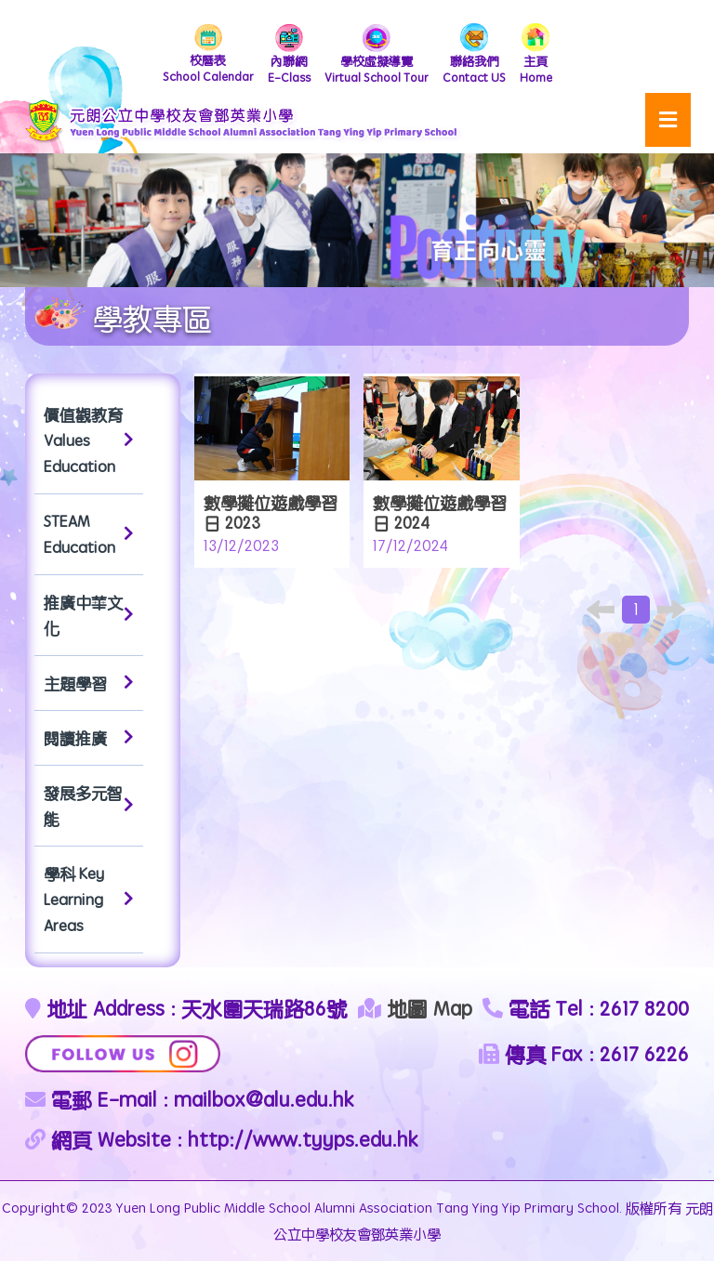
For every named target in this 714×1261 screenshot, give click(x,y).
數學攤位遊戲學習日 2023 (270, 512)
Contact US (474, 54)
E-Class (289, 54)
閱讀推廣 (89, 738)
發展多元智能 (89, 806)
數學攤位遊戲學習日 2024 (440, 512)
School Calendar (208, 54)
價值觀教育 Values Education (89, 440)
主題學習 (89, 683)
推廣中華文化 (89, 615)
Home (536, 54)
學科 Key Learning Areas (89, 899)
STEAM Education (89, 534)
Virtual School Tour (376, 54)
